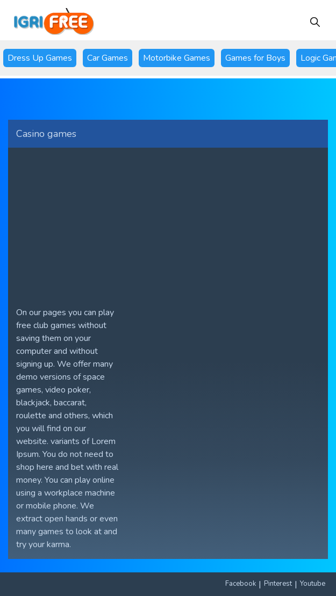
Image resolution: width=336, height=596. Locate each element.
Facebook (240, 583)
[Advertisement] (168, 223)
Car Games (107, 58)
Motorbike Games (176, 58)
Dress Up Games (40, 58)
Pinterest (278, 583)
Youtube (312, 583)
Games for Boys (255, 58)
